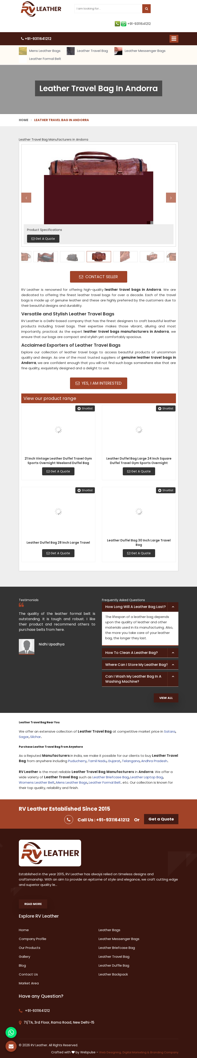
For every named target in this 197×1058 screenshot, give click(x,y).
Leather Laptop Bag (146, 777)
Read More (33, 904)
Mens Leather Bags (39, 51)
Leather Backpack (113, 974)
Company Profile (32, 938)
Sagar (24, 736)
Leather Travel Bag (87, 51)
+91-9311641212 (133, 23)
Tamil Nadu (97, 761)
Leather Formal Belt (40, 59)
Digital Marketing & (136, 1052)
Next (171, 198)
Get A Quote (58, 471)
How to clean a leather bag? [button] (131, 652)
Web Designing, (110, 1052)
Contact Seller (98, 276)
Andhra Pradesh (154, 761)
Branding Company (164, 1052)
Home (24, 120)
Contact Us (28, 974)
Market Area (29, 983)
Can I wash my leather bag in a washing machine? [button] (133, 679)
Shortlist (85, 408)
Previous (26, 198)
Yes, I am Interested (98, 383)
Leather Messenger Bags (140, 51)
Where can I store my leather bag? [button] (136, 664)
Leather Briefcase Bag (110, 777)
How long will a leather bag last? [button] (135, 606)
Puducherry (77, 761)
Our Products (29, 947)
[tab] (140, 607)
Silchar (35, 736)
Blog (22, 965)
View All (166, 698)
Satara (169, 731)
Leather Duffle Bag (114, 965)
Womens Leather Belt (37, 782)
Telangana (131, 761)
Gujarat (114, 761)
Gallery (24, 956)
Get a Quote (161, 819)
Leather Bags (109, 930)
